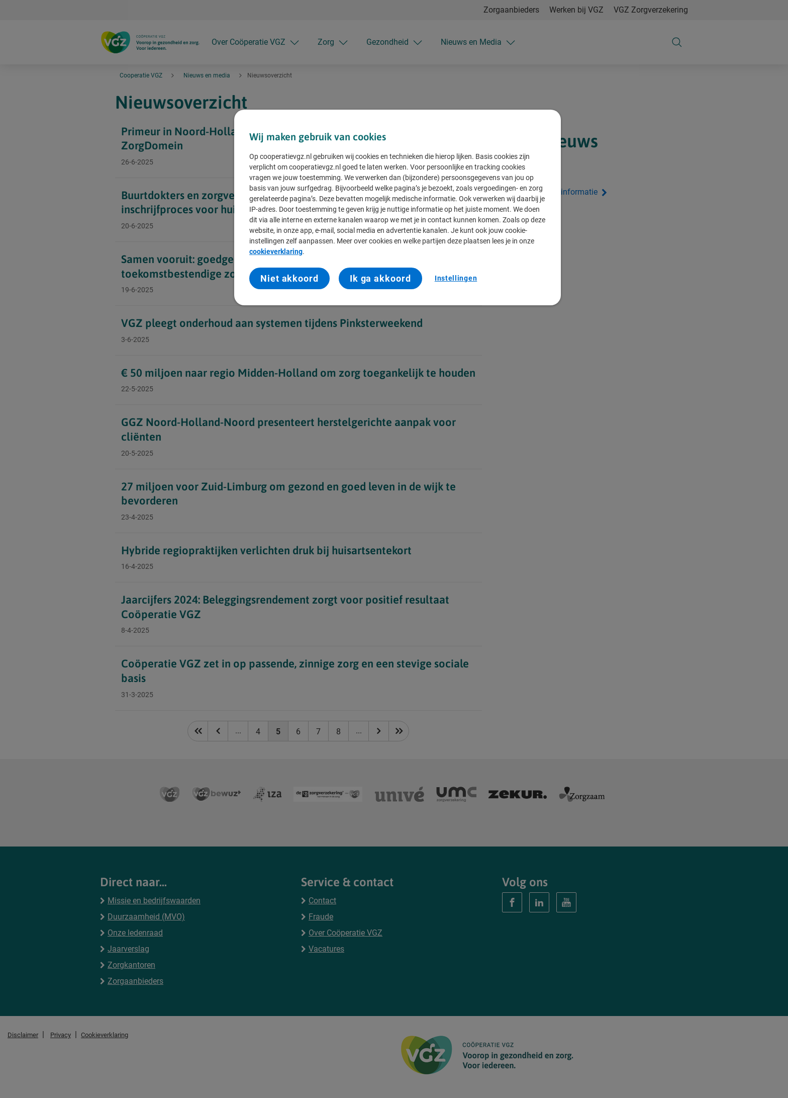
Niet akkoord (289, 278)
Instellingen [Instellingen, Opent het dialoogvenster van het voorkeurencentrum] (456, 278)
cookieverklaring (276, 251)
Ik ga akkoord (380, 278)
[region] (397, 207)
